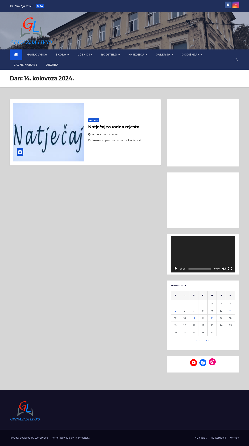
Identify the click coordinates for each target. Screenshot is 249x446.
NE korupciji (218, 437)
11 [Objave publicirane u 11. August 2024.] (230, 310)
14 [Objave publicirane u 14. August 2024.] (194, 318)
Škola (61, 54)
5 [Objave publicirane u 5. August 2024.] (175, 310)
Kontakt (234, 437)
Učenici (84, 54)
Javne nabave (25, 64)
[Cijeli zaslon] (230, 269)
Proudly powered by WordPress (29, 437)
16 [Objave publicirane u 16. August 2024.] (212, 318)
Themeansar (82, 437)
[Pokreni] (176, 269)
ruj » (207, 340)
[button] (236, 59)
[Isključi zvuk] (224, 269)
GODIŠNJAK (190, 54)
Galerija (163, 54)
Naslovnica (37, 54)
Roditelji (109, 54)
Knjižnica (136, 54)
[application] (203, 254)
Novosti (93, 120)
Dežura (52, 64)
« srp (199, 340)
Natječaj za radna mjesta (113, 127)
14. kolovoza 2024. (105, 134)
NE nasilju (201, 437)
